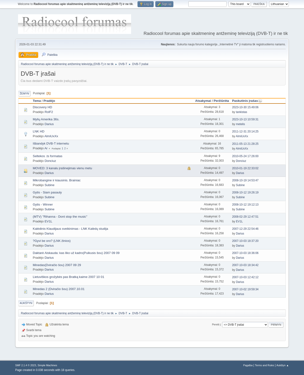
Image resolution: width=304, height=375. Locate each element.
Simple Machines (47, 365)
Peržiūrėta (221, 101)
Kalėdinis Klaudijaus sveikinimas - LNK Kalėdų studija (70, 228)
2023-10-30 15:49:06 (245, 107)
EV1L (48, 221)
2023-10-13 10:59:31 (245, 119)
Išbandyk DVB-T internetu (51, 143)
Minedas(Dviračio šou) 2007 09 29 (57, 265)
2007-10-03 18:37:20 (245, 241)
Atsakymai (203, 101)
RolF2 (49, 112)
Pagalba (248, 365)
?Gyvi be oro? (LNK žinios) (52, 241)
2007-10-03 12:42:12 (245, 277)
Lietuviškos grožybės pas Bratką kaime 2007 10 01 (68, 277)
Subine (50, 185)
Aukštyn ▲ (282, 365)
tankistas (241, 112)
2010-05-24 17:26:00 (245, 156)
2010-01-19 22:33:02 (245, 168)
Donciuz (50, 161)
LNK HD (38, 131)
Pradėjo (49, 101)
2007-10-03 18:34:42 (245, 265)
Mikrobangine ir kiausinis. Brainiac (57, 180)
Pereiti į (216, 324)
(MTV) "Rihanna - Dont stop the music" (60, 216)
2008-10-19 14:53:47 (245, 180)
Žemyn (24, 93)
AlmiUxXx (51, 136)
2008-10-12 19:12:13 (245, 204)
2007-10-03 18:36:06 (245, 253)
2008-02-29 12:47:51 (245, 216)
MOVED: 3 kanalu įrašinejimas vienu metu (62, 168)
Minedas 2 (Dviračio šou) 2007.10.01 (59, 289)
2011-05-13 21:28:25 (245, 143)
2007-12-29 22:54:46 (245, 228)
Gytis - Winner (43, 204)
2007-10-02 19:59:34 (245, 289)
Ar (46, 148)
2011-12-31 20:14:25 (245, 131)
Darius (49, 124)
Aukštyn (26, 303)
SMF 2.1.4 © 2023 (25, 365)
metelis (240, 124)
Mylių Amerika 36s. (46, 119)
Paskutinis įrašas (247, 101)
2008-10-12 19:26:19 (245, 192)
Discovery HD (42, 107)
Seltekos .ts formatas (47, 156)
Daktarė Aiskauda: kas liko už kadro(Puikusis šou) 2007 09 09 (76, 253)
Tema (37, 101)
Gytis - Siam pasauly (47, 192)
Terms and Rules (264, 365)
